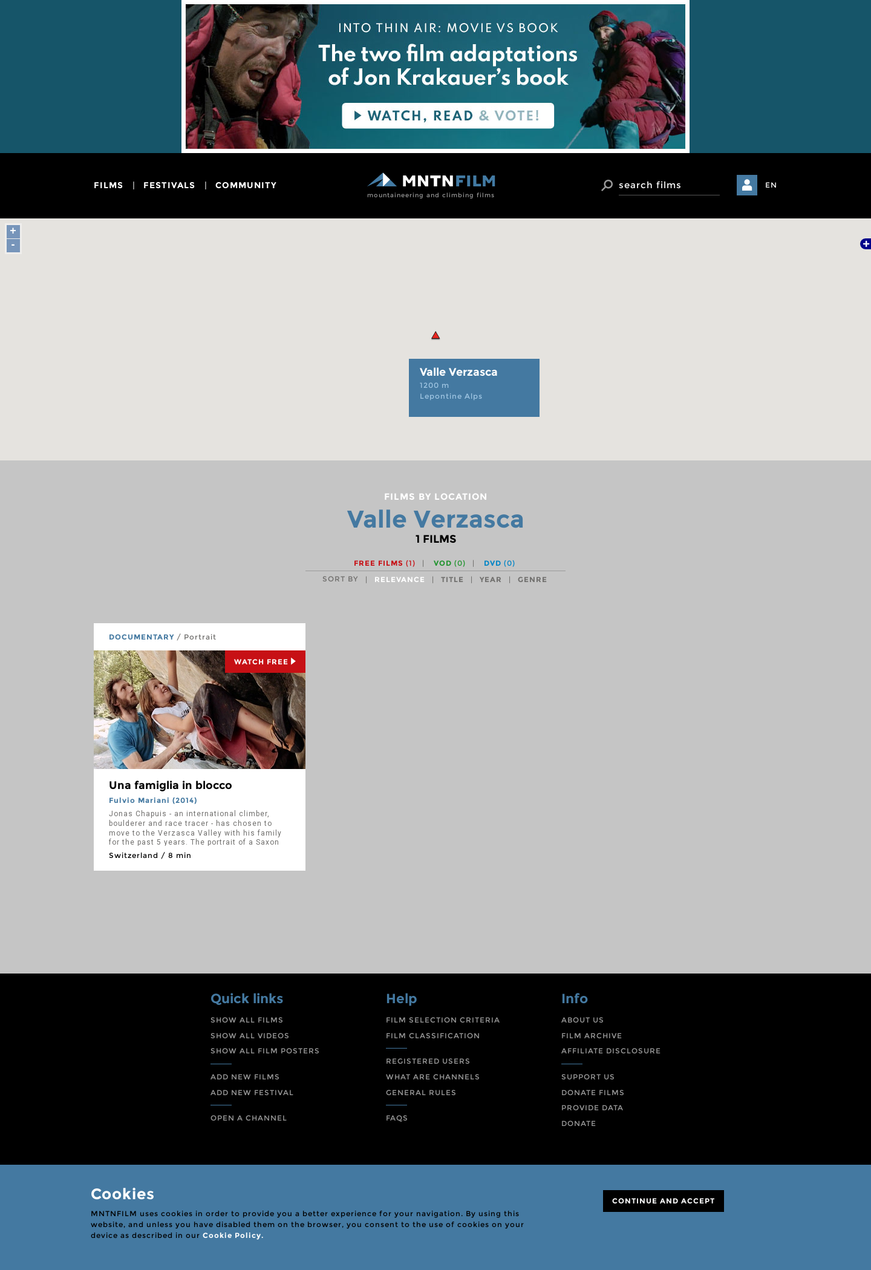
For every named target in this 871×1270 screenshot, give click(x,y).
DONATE (578, 1123)
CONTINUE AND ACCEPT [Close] (663, 1200)
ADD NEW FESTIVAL (252, 1092)
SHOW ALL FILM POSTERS (265, 1050)
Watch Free (265, 661)
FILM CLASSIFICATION (433, 1035)
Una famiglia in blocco (170, 785)
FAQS (397, 1117)
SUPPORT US (588, 1076)
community (246, 185)
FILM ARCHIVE (591, 1035)
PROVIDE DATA (592, 1107)
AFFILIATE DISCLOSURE (611, 1050)
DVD (499, 563)
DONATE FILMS (593, 1092)
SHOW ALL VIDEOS (250, 1035)
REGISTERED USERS (428, 1060)
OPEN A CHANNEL (248, 1117)
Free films (385, 563)
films (108, 185)
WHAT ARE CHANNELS (433, 1076)
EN (771, 184)
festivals (169, 185)
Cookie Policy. (233, 1235)
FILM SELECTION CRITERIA (443, 1019)
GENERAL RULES (421, 1092)
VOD (450, 563)
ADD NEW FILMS (245, 1076)
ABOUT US (582, 1019)
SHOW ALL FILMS (247, 1019)
